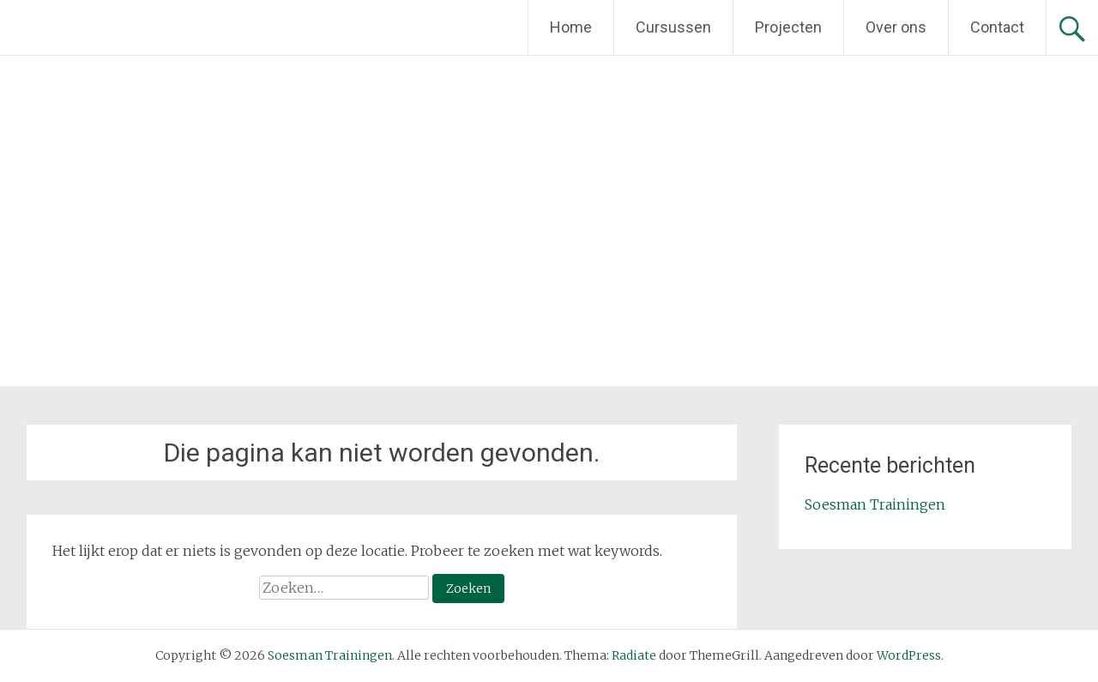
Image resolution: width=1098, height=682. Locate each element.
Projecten (788, 27)
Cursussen (673, 27)
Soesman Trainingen (875, 504)
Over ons (896, 27)
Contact (997, 27)
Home (571, 27)
